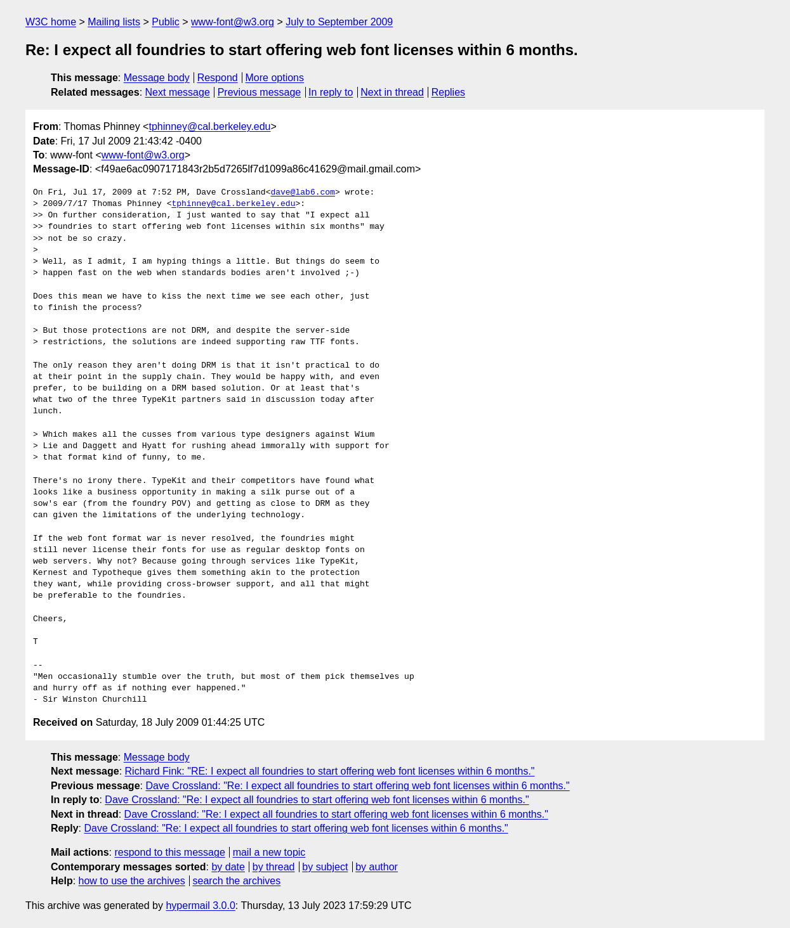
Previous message (259, 92)
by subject (325, 866)
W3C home (50, 21)
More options (275, 77)
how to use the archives (132, 880)
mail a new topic (269, 852)
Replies (448, 92)
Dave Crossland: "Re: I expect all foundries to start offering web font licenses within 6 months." (357, 785)
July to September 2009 (339, 21)
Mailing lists (114, 21)
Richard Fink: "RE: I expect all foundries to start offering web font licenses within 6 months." (330, 771)
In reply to (330, 92)
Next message (177, 92)
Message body (157, 77)
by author (376, 866)
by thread (274, 866)
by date (227, 866)
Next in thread (392, 92)
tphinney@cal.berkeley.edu (209, 126)
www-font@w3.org (232, 21)
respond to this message (169, 852)
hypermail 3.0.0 (200, 905)
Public (166, 21)
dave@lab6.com (302, 192)
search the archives (237, 880)
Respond (217, 77)
